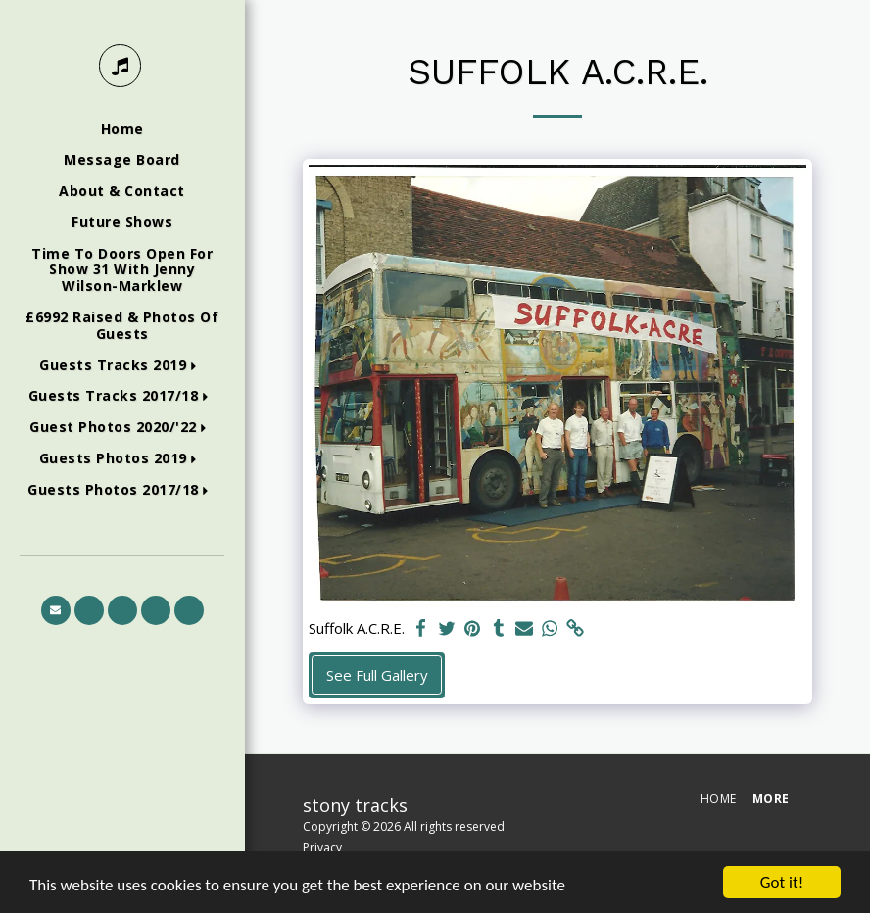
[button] (122, 366)
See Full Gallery (377, 675)
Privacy (322, 848)
